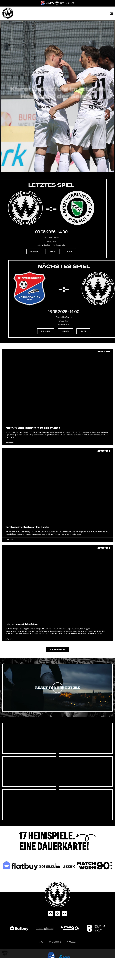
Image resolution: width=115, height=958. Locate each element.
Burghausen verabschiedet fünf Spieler (27, 527)
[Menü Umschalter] (111, 13)
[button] (57, 687)
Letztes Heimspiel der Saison (22, 624)
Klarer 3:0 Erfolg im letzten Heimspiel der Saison (33, 427)
